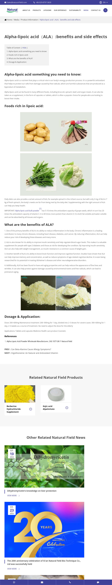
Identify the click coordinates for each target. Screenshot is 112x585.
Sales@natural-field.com (17, 2)
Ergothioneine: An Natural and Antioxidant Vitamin (34, 351)
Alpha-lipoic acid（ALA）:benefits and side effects (60, 20)
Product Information (29, 20)
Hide (24, 48)
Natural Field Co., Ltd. (24, 571)
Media (86, 10)
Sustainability (75, 10)
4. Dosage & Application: (17, 62)
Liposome (47, 10)
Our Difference (60, 10)
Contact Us (96, 10)
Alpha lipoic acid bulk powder (27, 210)
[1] (40, 208)
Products (37, 10)
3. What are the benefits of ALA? (20, 58)
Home (9, 20)
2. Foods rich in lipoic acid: (17, 55)
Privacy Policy (20, 576)
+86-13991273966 (18, 547)
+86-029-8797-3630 (43, 2)
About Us (26, 10)
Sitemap (7, 576)
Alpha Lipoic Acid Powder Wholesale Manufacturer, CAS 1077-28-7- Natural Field (39, 341)
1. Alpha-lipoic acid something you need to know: (27, 51)
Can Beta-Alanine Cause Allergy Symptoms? (31, 347)
